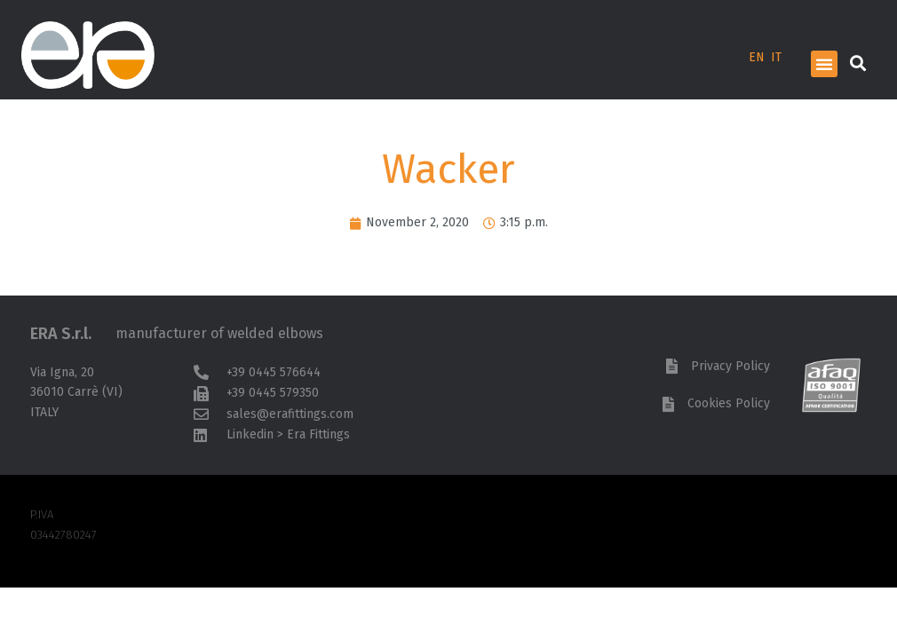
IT (776, 57)
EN (757, 57)
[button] (824, 64)
